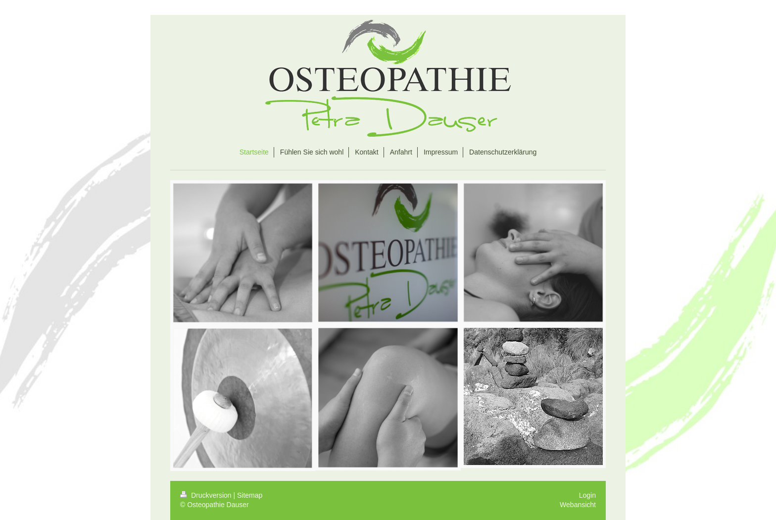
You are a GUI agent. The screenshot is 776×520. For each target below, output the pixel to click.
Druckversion (206, 495)
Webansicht (578, 505)
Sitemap (249, 495)
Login (587, 495)
